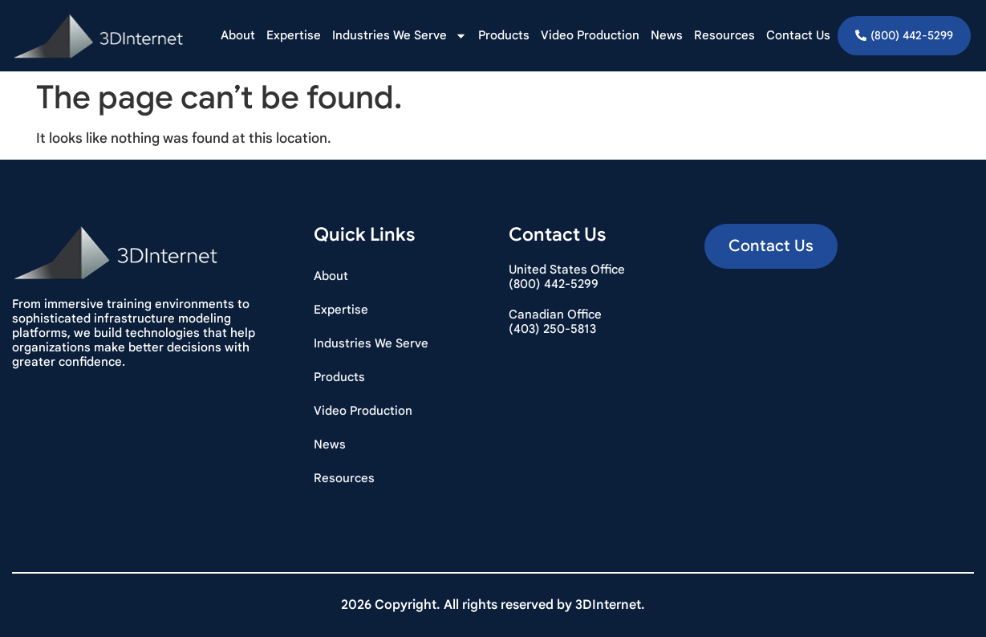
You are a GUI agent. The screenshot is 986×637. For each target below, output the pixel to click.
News (667, 35)
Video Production (590, 35)
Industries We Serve (399, 36)
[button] (771, 246)
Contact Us (798, 35)
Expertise (293, 35)
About (238, 35)
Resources (724, 35)
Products (504, 35)
